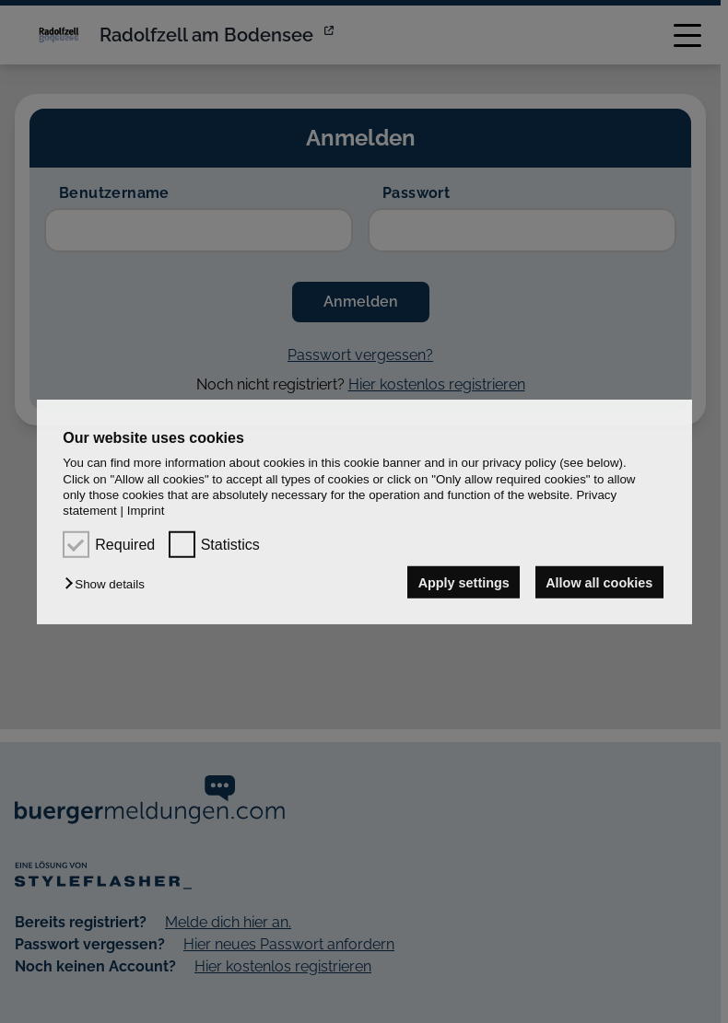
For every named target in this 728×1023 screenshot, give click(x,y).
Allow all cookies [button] (599, 582)
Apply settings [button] (464, 582)
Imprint (146, 510)
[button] (109, 584)
